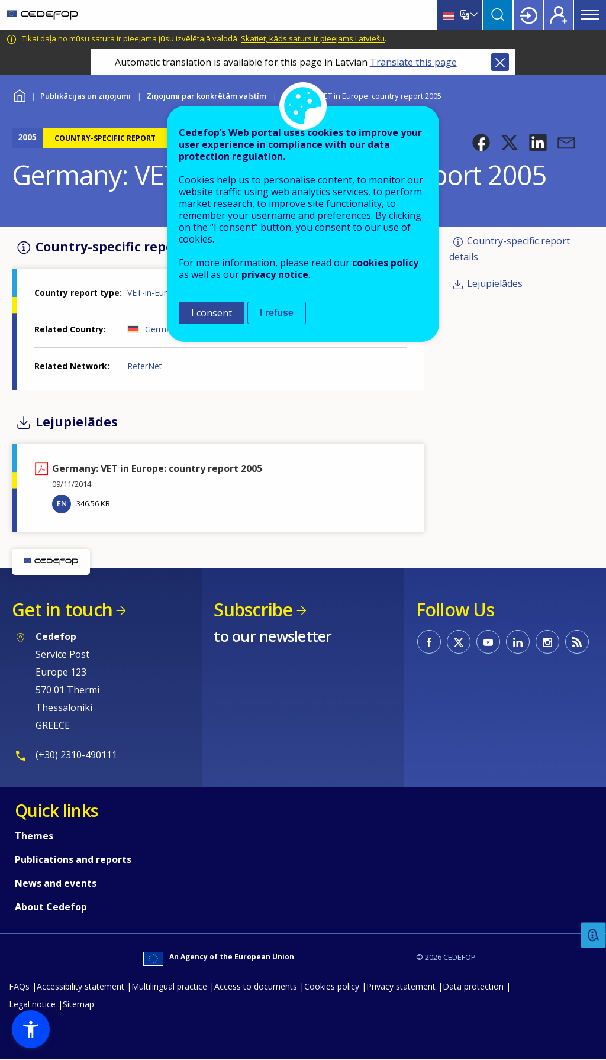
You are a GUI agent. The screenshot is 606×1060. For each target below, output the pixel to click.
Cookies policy (331, 986)
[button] (481, 142)
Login (528, 15)
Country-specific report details (509, 248)
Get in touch (62, 609)
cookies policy (385, 262)
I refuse (277, 313)
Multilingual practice (169, 986)
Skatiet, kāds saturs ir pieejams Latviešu (313, 38)
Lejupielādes (495, 283)
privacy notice (274, 274)
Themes (34, 835)
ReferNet (144, 365)
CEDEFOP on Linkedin (518, 642)
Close (500, 62)
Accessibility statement (80, 986)
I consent (211, 312)
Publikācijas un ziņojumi (85, 96)
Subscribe (253, 609)
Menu (590, 15)
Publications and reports (73, 859)
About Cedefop (51, 906)
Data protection (473, 986)
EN (62, 503)
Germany (162, 329)
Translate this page (413, 62)
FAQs (19, 986)
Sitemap (78, 1004)
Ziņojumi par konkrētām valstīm (206, 96)
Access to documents (255, 986)
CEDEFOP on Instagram (547, 642)
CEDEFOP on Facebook (429, 642)
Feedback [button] (593, 935)
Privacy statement (401, 986)
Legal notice (32, 1004)
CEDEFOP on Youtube (488, 642)
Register (558, 15)
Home (19, 94)
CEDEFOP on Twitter (458, 642)
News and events (55, 883)
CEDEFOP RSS (577, 642)
